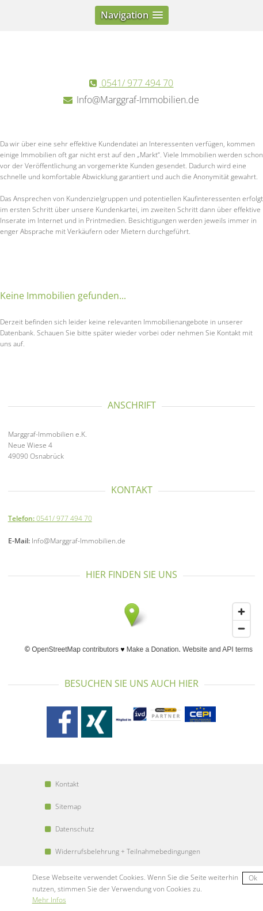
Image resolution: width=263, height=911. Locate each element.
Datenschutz (69, 829)
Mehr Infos (49, 900)
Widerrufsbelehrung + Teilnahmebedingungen (122, 851)
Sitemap (63, 806)
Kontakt (62, 784)
